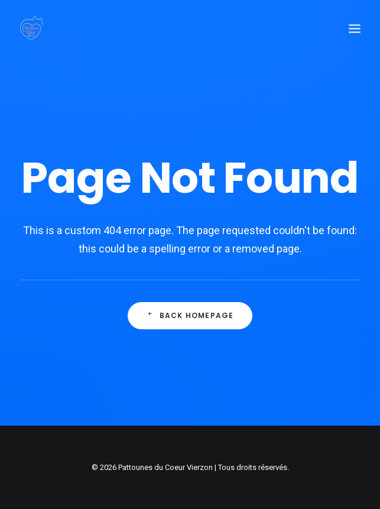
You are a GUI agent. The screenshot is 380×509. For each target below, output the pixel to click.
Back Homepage (189, 317)
